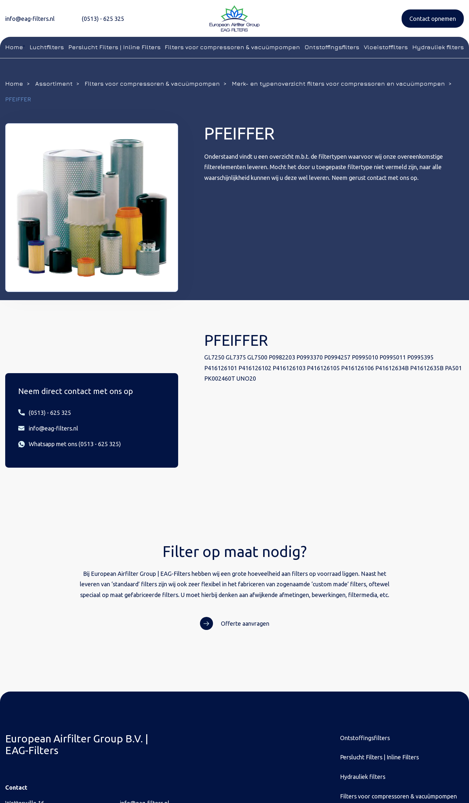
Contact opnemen (432, 18)
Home (14, 47)
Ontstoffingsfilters (332, 47)
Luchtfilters (47, 47)
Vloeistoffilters (386, 47)
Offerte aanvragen (245, 623)
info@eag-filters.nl (30, 18)
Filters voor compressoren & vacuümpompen (232, 47)
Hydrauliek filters (438, 47)
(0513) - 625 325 (103, 18)
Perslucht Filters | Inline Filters (114, 47)
